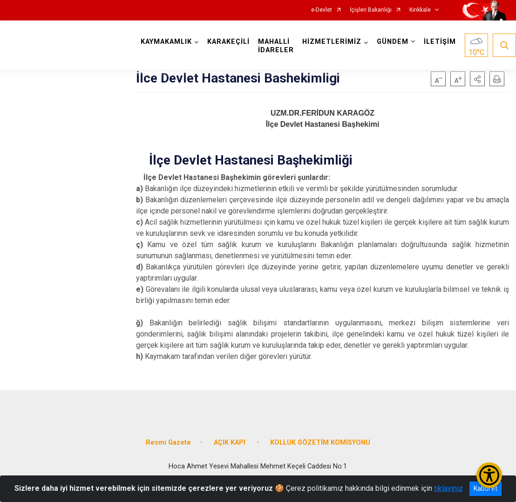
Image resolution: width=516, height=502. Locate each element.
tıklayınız (448, 488)
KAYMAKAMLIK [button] (166, 42)
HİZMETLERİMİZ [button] (331, 42)
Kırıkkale (420, 10)
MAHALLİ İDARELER (276, 46)
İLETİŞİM (440, 42)
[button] (477, 78)
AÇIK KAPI (230, 443)
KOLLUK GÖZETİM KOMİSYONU (320, 443)
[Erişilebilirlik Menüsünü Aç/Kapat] (489, 475)
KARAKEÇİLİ (228, 42)
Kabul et (485, 488)
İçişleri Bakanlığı (371, 10)
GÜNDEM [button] (392, 42)
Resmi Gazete (168, 443)
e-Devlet (321, 10)
